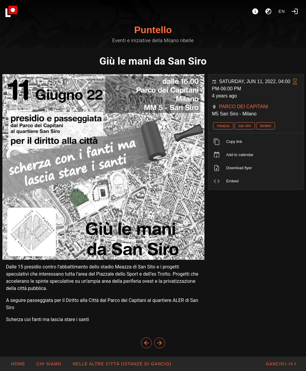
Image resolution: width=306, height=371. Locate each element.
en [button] (282, 11)
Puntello (153, 30)
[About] (255, 11)
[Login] (294, 11)
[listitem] (256, 142)
